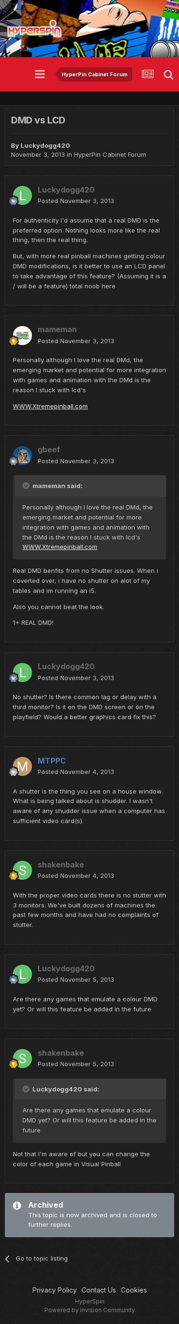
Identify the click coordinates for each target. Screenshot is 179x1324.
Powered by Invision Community (89, 1310)
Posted (76, 200)
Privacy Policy (54, 1290)
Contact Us (99, 1290)
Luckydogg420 (45, 145)
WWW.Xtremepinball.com (50, 406)
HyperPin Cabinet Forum (110, 154)
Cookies (134, 1290)
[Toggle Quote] (26, 485)
